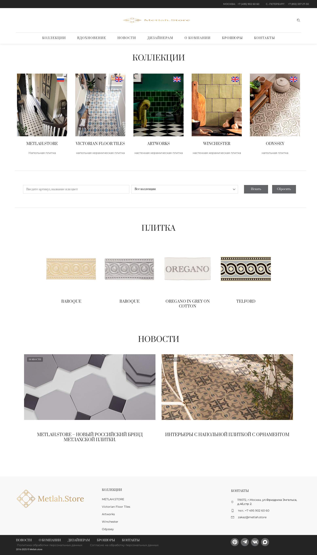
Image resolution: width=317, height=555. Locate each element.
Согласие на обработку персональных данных (124, 545)
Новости (126, 38)
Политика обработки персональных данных (49, 545)
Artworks (108, 514)
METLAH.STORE (113, 499)
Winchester (110, 521)
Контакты (264, 38)
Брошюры (232, 38)
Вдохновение (91, 38)
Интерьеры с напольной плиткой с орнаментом (227, 435)
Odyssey (108, 529)
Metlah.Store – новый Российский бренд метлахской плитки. (90, 437)
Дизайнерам (160, 38)
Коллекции (54, 38)
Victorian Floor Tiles (116, 506)
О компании (198, 38)
